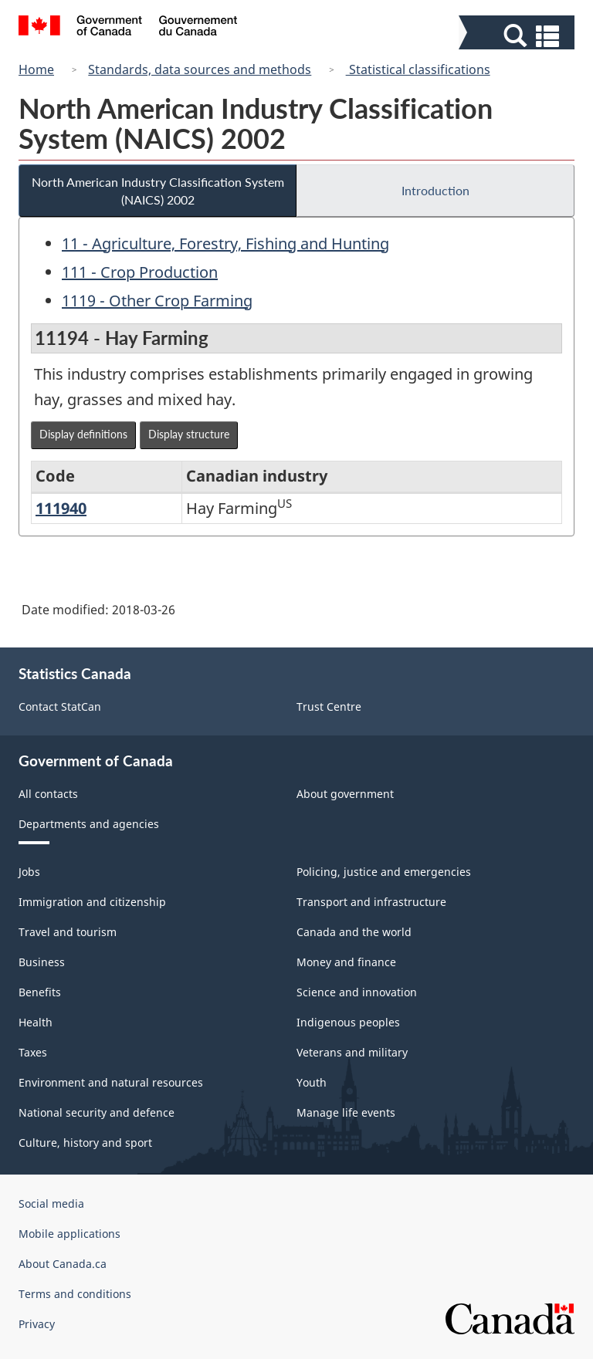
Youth (311, 1082)
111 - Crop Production (140, 272)
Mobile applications (69, 1233)
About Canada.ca (63, 1263)
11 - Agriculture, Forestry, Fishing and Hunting (225, 243)
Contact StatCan (60, 706)
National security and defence (97, 1112)
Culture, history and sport (85, 1142)
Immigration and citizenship (92, 901)
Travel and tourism (68, 932)
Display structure (188, 434)
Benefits (40, 992)
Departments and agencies (89, 823)
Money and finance (346, 962)
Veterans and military (352, 1052)
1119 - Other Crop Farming (157, 300)
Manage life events (345, 1112)
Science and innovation (356, 992)
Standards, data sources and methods (199, 69)
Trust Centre (328, 706)
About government (345, 793)
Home (36, 69)
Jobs (29, 871)
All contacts (48, 793)
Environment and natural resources (111, 1082)
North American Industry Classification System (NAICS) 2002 (158, 190)
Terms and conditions (75, 1293)
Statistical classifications (418, 69)
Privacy (37, 1324)
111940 (61, 508)
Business (42, 962)
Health (36, 1022)
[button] (518, 36)
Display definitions (83, 434)
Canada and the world (354, 932)
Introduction (435, 190)
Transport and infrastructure (371, 901)
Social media (51, 1203)
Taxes (33, 1052)
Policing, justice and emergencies (383, 871)
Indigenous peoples (348, 1022)
